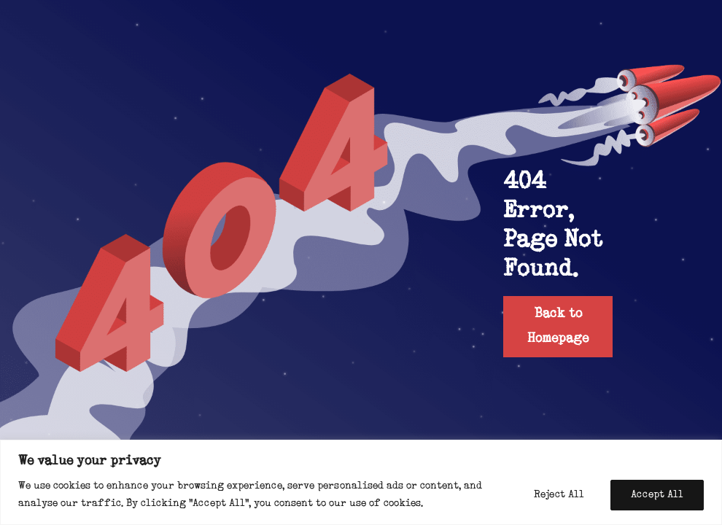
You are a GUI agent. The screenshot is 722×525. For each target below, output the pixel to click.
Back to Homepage (558, 326)
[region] (361, 482)
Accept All (657, 494)
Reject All (559, 494)
